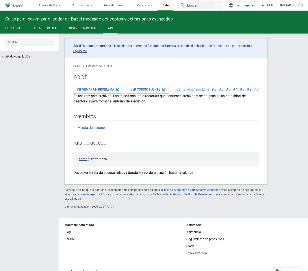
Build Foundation (85, 46)
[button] (29, 56)
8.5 (228, 89)
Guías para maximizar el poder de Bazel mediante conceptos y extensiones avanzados (89, 19)
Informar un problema (98, 89)
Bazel (76, 66)
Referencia (144, 5)
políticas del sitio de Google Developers (187, 194)
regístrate (80, 51)
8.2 (249, 89)
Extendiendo (94, 66)
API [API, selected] (110, 28)
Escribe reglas (46, 28)
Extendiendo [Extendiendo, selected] (172, 5)
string (84, 159)
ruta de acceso (93, 128)
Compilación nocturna (192, 89)
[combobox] (220, 5)
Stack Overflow (197, 253)
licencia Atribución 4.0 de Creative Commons (191, 189)
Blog (68, 232)
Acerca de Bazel (50, 5)
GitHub (287, 5)
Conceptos (14, 28)
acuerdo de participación (233, 46)
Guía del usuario (115, 5)
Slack (190, 246)
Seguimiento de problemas (205, 239)
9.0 (214, 89)
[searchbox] (29, 42)
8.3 (242, 89)
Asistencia (193, 232)
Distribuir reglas (83, 28)
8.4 (235, 89)
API (110, 66)
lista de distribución (193, 46)
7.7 (256, 89)
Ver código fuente (148, 89)
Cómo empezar (83, 5)
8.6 (221, 89)
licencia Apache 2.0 (92, 194)
